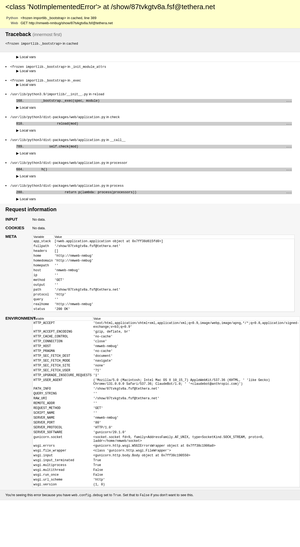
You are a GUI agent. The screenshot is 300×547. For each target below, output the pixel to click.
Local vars (26, 57)
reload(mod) (159, 126)
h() (159, 174)
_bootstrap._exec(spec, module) (159, 102)
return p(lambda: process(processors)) (159, 198)
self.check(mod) (159, 150)
